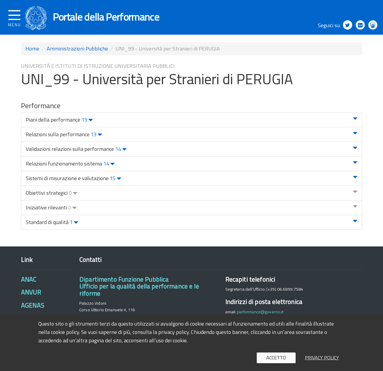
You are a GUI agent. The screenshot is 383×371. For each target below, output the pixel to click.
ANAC (29, 282)
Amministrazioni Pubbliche (77, 51)
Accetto (276, 357)
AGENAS (32, 307)
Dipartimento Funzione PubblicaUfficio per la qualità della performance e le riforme (139, 289)
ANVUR (31, 295)
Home (32, 51)
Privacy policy (322, 357)
